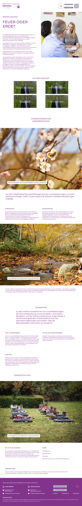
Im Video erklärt (41, 78)
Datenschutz (65, 493)
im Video (60, 489)
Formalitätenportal (60, 486)
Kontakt (55, 493)
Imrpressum (76, 493)
